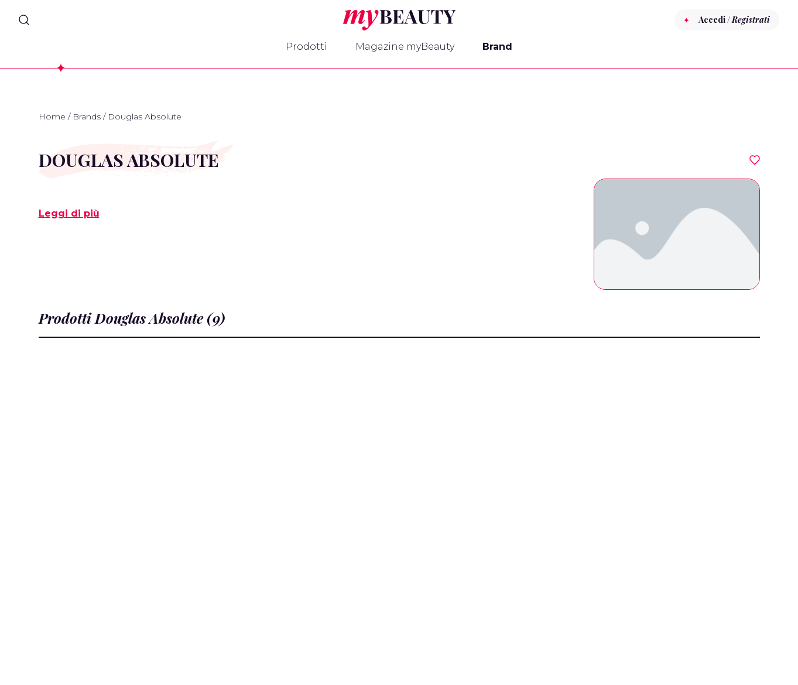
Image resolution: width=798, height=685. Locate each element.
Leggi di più (69, 213)
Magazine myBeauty (404, 46)
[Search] (24, 20)
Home (52, 116)
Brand (497, 46)
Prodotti (306, 46)
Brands (87, 116)
